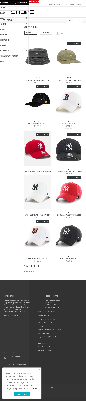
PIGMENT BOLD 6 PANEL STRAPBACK (69, 80)
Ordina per (45, 33)
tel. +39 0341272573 (52, 307)
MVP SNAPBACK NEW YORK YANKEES (37, 215)
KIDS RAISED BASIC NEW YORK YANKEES (37, 171)
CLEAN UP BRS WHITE (69, 124)
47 (69, 121)
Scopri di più (31, 388)
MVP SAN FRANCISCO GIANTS (37, 258)
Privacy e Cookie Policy (46, 350)
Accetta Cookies (22, 394)
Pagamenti (41, 326)
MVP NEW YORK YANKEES (68, 258)
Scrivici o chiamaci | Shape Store (50, 330)
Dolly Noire (38, 121)
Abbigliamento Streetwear (47, 347)
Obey (38, 78)
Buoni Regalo (42, 343)
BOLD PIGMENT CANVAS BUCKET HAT (37, 80)
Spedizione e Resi (44, 316)
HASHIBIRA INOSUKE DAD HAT (37, 124)
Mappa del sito (43, 333)
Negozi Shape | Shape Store (48, 337)
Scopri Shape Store (45, 323)
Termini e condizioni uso (47, 319)
